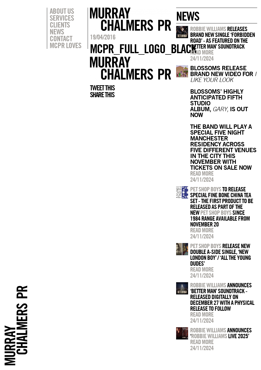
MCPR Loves (65, 45)
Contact (61, 38)
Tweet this (102, 87)
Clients (60, 24)
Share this (102, 94)
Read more (202, 52)
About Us (62, 11)
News (57, 31)
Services (62, 17)
